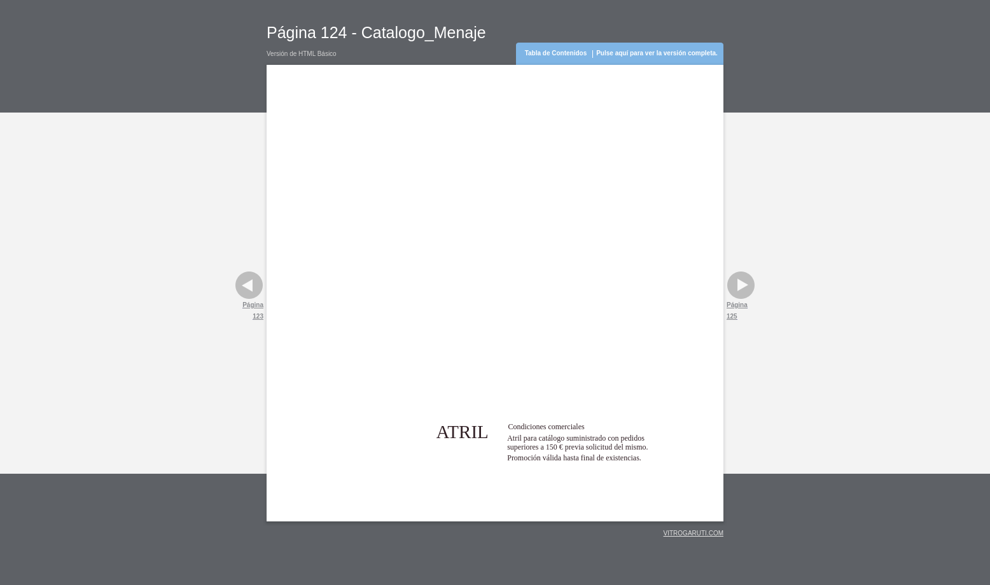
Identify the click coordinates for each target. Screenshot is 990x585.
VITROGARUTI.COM (693, 533)
